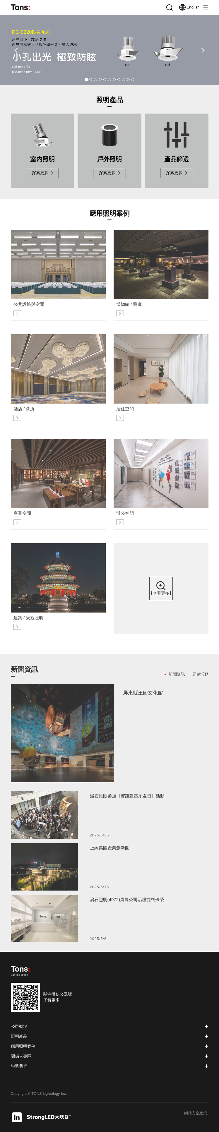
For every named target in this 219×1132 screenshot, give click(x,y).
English (189, 7)
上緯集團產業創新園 (109, 850)
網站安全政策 (195, 1113)
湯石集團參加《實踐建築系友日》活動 (127, 798)
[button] (16, 50)
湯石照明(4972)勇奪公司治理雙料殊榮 (127, 901)
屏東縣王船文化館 (143, 695)
